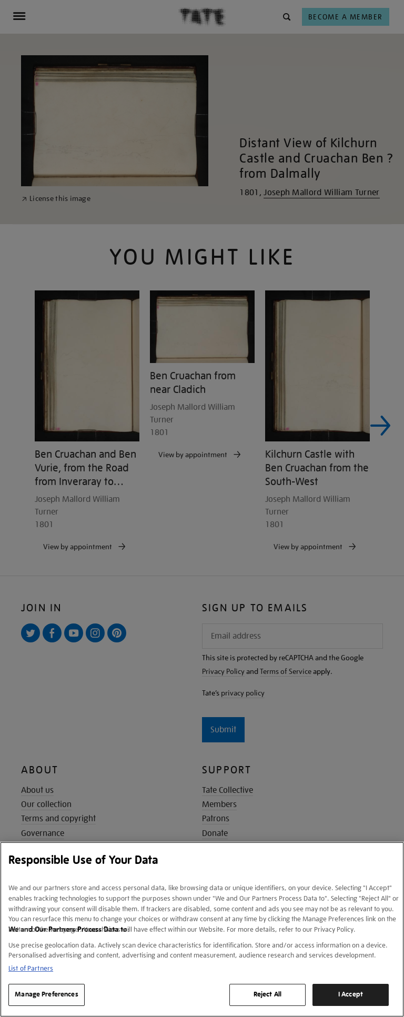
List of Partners (30, 968)
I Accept (350, 994)
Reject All (267, 994)
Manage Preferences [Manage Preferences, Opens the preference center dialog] (46, 994)
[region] (202, 929)
